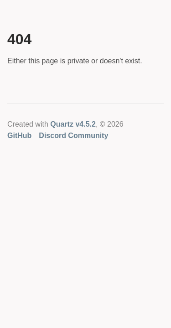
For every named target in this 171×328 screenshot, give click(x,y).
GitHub (19, 135)
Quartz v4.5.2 (73, 124)
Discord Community (73, 135)
